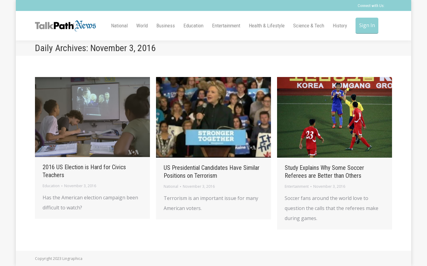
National (171, 186)
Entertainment (297, 186)
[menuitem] (119, 25)
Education (51, 185)
